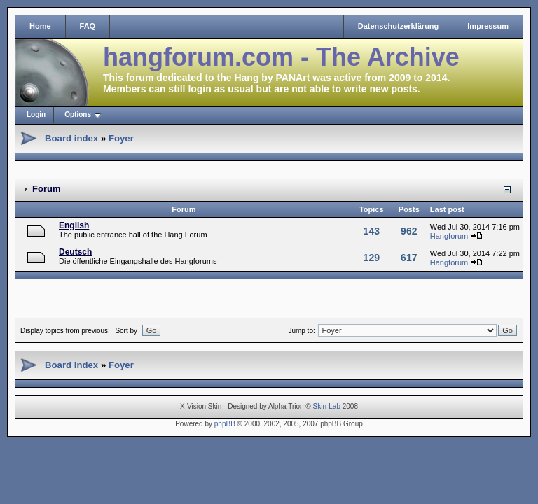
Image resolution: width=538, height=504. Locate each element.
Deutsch (75, 252)
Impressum (488, 26)
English (74, 225)
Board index (71, 138)
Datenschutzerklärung (398, 26)
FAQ (88, 26)
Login (36, 114)
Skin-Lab (326, 406)
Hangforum (449, 236)
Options (77, 114)
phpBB (224, 424)
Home (40, 26)
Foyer (121, 138)
